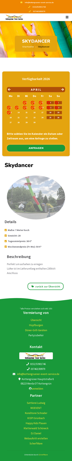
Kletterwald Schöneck (36, 428)
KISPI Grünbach (36, 418)
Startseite (28, 45)
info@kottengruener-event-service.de (39, 2)
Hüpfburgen (36, 325)
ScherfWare (36, 443)
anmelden (37, 388)
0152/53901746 (39, 7)
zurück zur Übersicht (47, 286)
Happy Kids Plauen (36, 423)
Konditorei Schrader (36, 413)
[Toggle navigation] (67, 17)
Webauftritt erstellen (36, 438)
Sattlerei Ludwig (36, 403)
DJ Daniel (36, 433)
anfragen (36, 148)
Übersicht (36, 320)
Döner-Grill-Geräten (36, 330)
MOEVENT (36, 408)
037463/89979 (39, 11)
